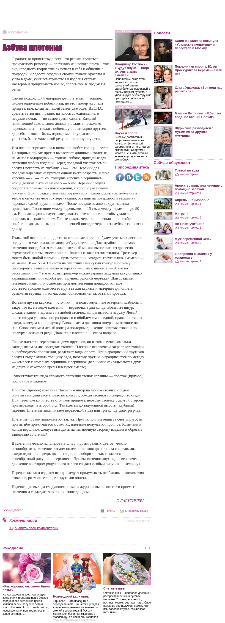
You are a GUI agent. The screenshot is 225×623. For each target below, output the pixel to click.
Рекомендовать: (13, 510)
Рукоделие (18, 32)
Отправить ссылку (136, 510)
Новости (162, 33)
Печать (110, 510)
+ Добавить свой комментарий (33, 528)
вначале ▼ (138, 521)
